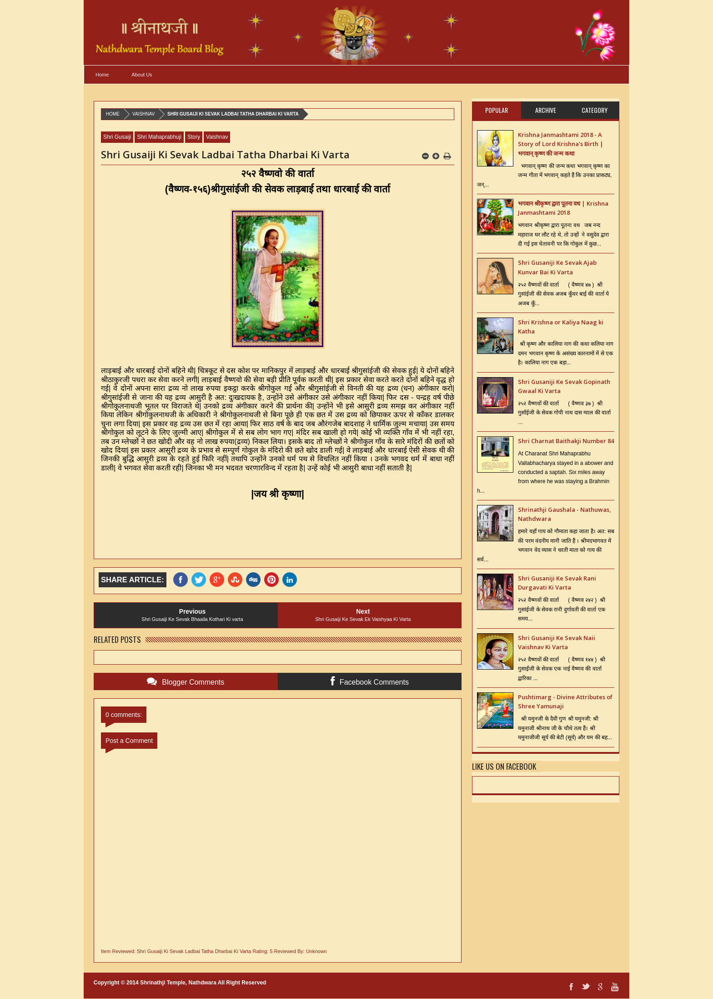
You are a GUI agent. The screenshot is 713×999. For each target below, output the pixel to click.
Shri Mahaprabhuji (159, 137)
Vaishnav (143, 113)
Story (193, 137)
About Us (141, 74)
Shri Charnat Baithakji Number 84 (566, 441)
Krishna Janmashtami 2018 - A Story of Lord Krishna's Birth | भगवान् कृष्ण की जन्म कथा (560, 144)
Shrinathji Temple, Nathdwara (178, 982)
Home (102, 74)
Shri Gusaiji (117, 137)
